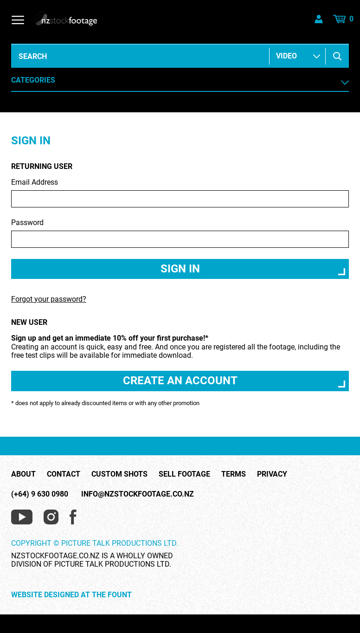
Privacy (272, 474)
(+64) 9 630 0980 (39, 494)
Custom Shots (119, 474)
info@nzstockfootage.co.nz (137, 494)
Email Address (180, 192)
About (23, 474)
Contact (63, 474)
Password (180, 233)
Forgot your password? (48, 299)
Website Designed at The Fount (71, 595)
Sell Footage (184, 474)
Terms (233, 474)
